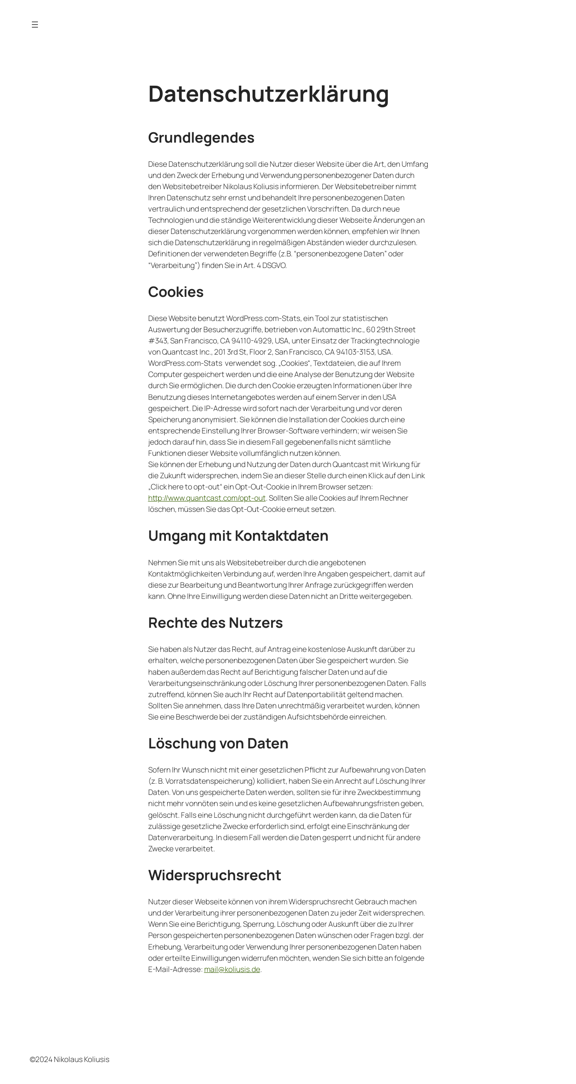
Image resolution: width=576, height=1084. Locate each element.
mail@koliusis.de (232, 969)
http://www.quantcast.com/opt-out (207, 497)
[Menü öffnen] (35, 24)
